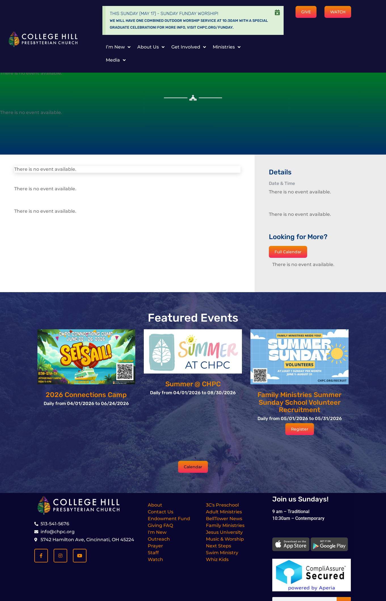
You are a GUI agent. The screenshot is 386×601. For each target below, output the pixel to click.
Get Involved (188, 47)
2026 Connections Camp (86, 395)
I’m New (118, 47)
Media (116, 60)
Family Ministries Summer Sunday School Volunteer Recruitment (299, 402)
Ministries (227, 47)
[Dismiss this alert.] (277, 12)
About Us (150, 47)
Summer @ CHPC (193, 384)
